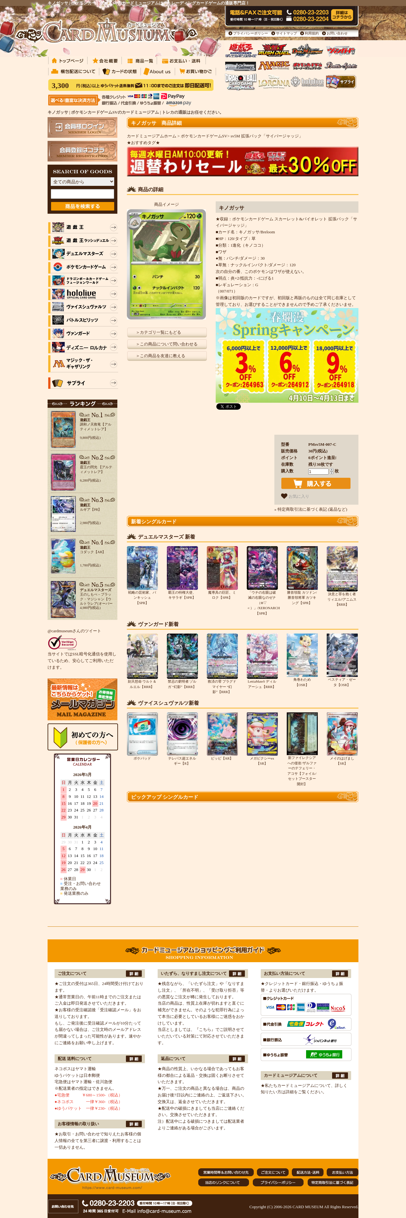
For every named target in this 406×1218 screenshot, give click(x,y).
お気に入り (295, 496)
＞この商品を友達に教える (160, 355)
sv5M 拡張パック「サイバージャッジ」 (267, 136)
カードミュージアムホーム (151, 136)
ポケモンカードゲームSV (204, 136)
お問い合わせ (337, 33)
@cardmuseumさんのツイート (74, 630)
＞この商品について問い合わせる (167, 344)
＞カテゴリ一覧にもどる (158, 332)
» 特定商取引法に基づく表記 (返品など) (310, 509)
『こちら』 (205, 1029)
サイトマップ (286, 33)
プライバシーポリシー (250, 33)
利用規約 (312, 33)
